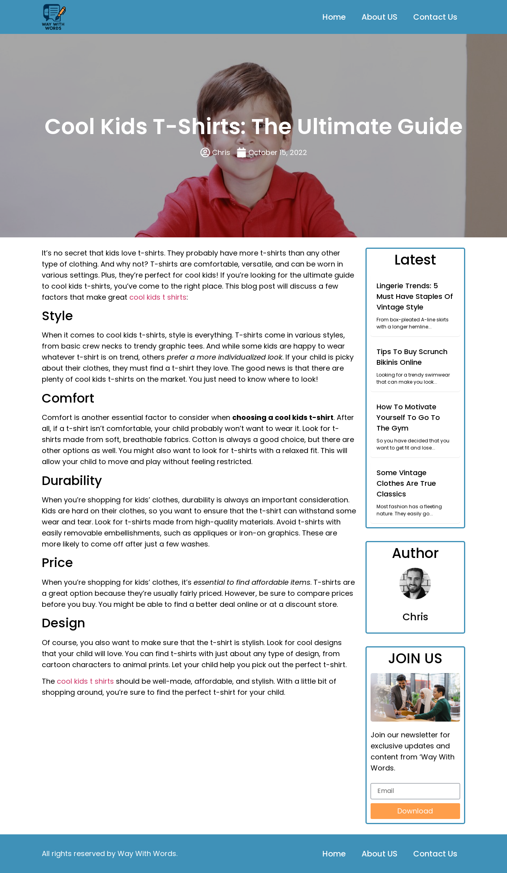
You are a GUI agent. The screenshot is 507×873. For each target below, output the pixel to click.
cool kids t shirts (157, 297)
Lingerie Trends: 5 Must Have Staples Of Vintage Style (415, 296)
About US (379, 16)
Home (334, 16)
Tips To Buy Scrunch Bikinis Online (412, 357)
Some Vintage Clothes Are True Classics (406, 483)
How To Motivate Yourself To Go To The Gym (408, 417)
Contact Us (435, 16)
